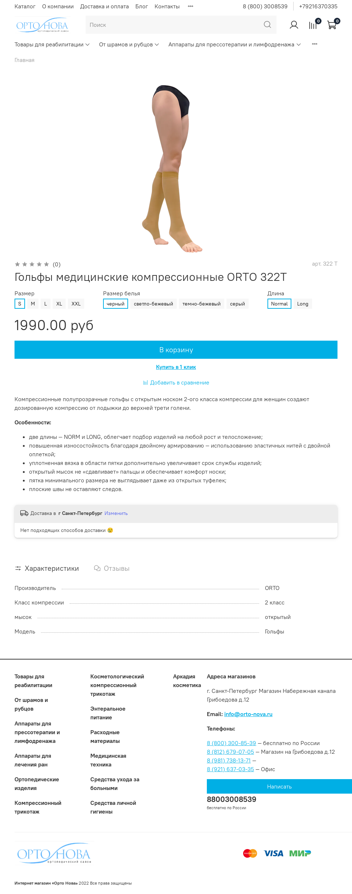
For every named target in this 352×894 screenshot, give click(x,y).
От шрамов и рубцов (129, 44)
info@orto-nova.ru (248, 714)
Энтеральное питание (108, 713)
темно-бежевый (202, 303)
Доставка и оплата (104, 6)
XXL (76, 303)
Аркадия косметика (187, 681)
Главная (24, 59)
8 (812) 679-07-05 (230, 751)
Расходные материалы (105, 736)
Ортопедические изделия (37, 783)
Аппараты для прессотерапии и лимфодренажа (234, 44)
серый (237, 303)
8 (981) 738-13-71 (229, 760)
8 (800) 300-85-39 (231, 743)
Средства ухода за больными (114, 783)
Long (302, 303)
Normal (279, 303)
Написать (279, 786)
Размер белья (121, 293)
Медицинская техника (108, 760)
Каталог (25, 6)
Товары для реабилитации (52, 44)
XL (59, 303)
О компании (58, 6)
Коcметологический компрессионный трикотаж (117, 685)
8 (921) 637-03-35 (230, 769)
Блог (141, 6)
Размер (24, 293)
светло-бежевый (153, 303)
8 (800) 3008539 (265, 6)
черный (115, 303)
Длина (275, 293)
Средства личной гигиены (113, 807)
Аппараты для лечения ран (33, 760)
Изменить (116, 513)
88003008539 (232, 799)
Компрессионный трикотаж (38, 807)
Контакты (167, 6)
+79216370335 (318, 6)
